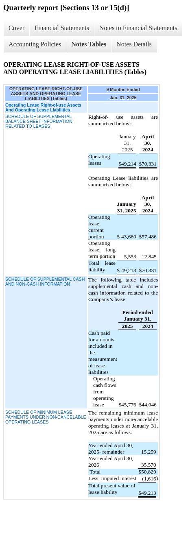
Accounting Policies (35, 44)
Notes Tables (88, 44)
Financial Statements (62, 27)
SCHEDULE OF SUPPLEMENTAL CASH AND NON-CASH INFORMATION (45, 281)
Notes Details (134, 44)
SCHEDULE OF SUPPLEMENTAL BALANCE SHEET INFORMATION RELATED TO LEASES (38, 121)
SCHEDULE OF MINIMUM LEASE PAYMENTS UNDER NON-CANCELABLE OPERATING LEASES (45, 417)
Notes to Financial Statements (138, 27)
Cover (16, 27)
